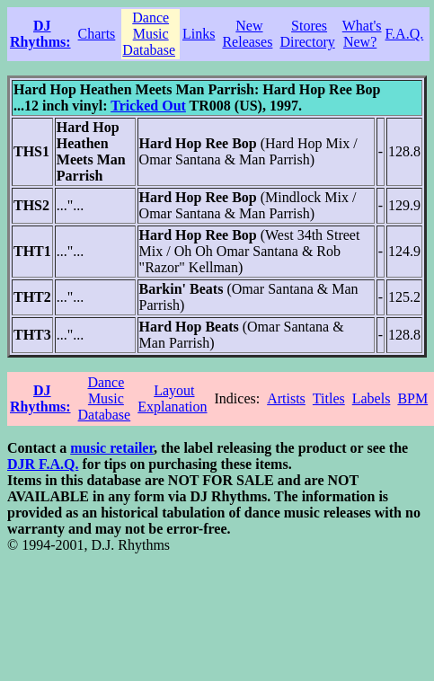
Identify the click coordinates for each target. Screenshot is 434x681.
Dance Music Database (148, 33)
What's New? (362, 33)
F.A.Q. (404, 33)
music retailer (112, 447)
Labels (371, 398)
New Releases (247, 33)
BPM (412, 398)
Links (198, 33)
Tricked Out (148, 105)
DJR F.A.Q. (42, 464)
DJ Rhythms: (40, 33)
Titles (329, 398)
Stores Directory (306, 33)
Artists (286, 398)
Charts (97, 33)
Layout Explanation (172, 398)
